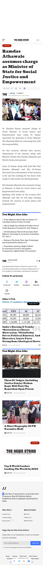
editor (12, 93)
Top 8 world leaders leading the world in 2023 (21, 468)
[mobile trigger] (4, 40)
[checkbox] (3, 548)
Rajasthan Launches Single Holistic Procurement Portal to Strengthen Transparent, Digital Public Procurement (19, 248)
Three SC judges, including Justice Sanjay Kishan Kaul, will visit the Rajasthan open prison (21, 385)
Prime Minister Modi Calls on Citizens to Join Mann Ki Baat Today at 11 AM (19, 221)
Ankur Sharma (12, 260)
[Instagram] (26, 283)
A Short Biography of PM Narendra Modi (20, 428)
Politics (7, 45)
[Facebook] (37, 261)
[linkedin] (36, 283)
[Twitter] (16, 283)
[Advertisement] (21, 20)
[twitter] (39, 261)
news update (33, 303)
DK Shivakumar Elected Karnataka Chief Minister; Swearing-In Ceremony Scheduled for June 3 (20, 234)
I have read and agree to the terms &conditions (17, 547)
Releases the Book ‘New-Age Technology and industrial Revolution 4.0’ (20, 241)
